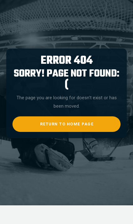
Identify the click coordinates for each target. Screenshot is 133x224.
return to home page (67, 124)
